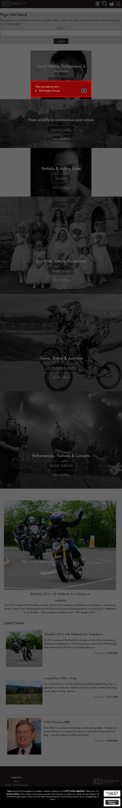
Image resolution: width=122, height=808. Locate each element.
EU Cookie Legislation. (75, 791)
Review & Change (112, 802)
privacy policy (13, 794)
